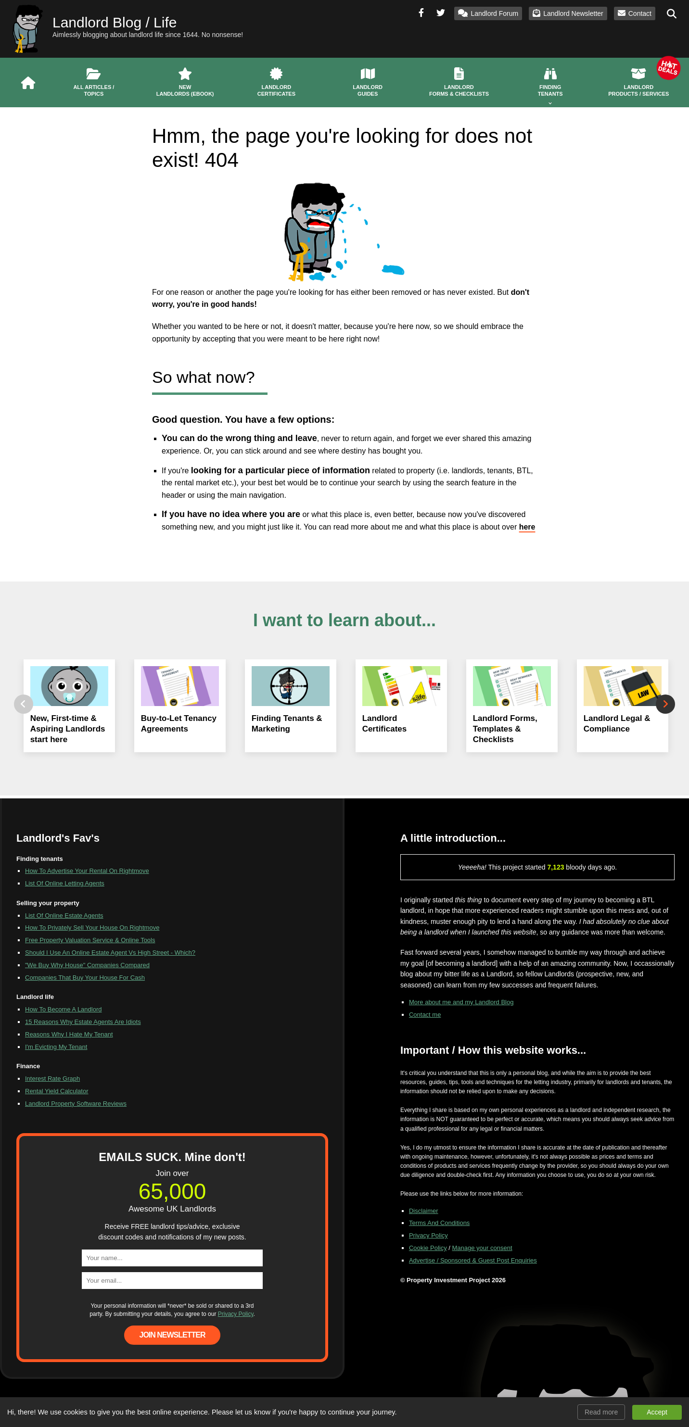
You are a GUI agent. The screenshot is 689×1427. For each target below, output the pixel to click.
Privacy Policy (236, 1314)
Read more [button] (601, 1412)
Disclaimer (423, 1210)
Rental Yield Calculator (57, 1091)
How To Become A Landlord (63, 1009)
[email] (172, 1280)
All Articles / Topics (94, 82)
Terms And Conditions (439, 1222)
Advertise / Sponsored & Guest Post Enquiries (473, 1260)
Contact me (425, 1014)
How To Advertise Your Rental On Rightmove (87, 870)
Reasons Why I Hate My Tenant (69, 1034)
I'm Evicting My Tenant (56, 1046)
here (527, 527)
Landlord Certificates (276, 82)
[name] (172, 1258)
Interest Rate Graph (52, 1078)
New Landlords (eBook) (185, 82)
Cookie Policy (428, 1247)
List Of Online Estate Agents (64, 915)
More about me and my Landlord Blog (461, 1002)
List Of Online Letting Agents (64, 883)
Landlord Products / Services (638, 77)
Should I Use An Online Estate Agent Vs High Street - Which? (110, 952)
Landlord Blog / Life (114, 22)
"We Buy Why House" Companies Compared (87, 965)
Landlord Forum (488, 13)
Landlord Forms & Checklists (459, 82)
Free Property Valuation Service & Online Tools (90, 940)
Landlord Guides (367, 82)
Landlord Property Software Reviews (76, 1103)
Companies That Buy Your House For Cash (85, 977)
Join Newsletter (172, 1335)
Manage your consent (482, 1247)
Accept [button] (657, 1412)
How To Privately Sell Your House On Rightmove (92, 927)
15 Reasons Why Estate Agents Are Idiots (83, 1021)
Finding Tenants (550, 82)
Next (665, 704)
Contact (634, 13)
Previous (23, 704)
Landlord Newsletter (568, 13)
